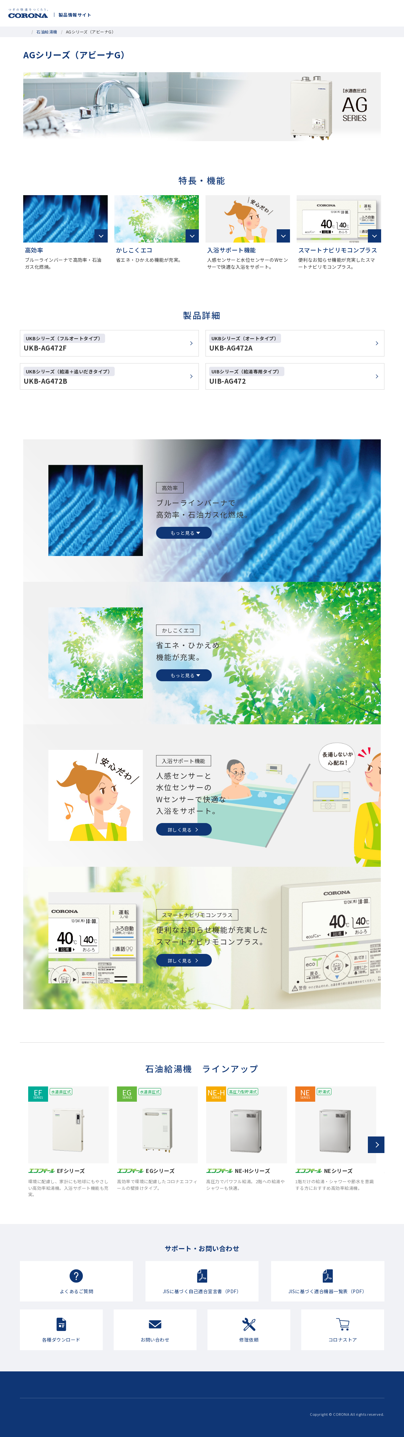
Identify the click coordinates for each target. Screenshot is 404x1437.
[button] (376, 1144)
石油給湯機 (46, 31)
